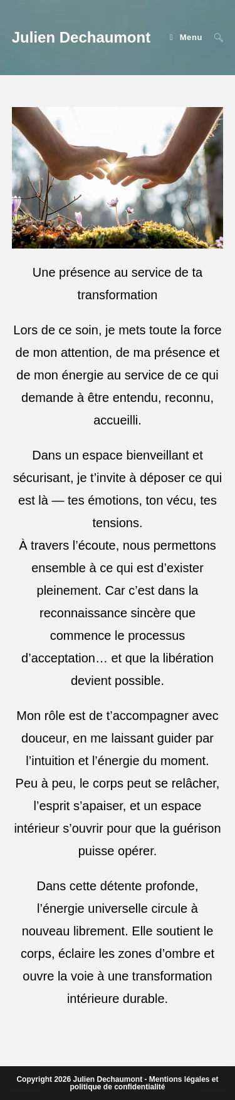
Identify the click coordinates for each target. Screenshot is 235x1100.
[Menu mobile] (187, 37)
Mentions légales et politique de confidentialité (144, 1083)
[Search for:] (214, 37)
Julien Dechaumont (81, 37)
